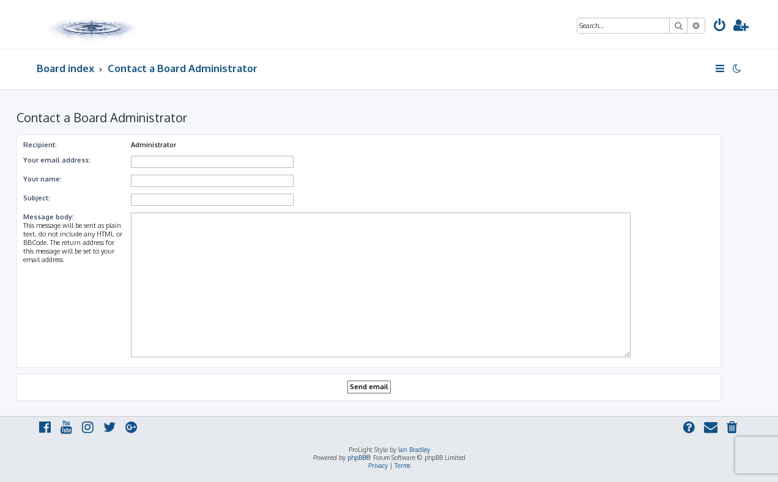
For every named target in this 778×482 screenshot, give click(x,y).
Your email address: (57, 160)
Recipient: (40, 145)
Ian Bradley (414, 449)
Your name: (42, 179)
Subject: (36, 198)
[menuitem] (719, 26)
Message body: (48, 217)
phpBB (356, 457)
